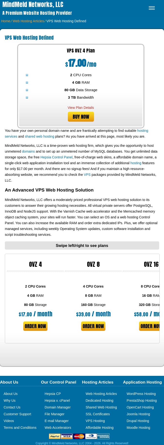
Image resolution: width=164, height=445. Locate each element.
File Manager (54, 414)
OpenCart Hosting (140, 407)
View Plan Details (81, 108)
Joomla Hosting (138, 414)
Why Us (10, 400)
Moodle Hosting (138, 428)
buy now (81, 116)
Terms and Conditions (20, 428)
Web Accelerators (58, 428)
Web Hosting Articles (28, 21)
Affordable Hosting (100, 428)
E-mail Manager (57, 421)
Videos (9, 421)
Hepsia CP (53, 394)
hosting (135, 163)
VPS (87, 175)
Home (5, 21)
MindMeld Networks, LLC (32, 4)
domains (28, 151)
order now (35, 326)
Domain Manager (57, 407)
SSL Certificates (98, 414)
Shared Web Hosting (101, 407)
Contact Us (12, 407)
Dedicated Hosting (99, 400)
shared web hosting (39, 136)
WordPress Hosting (141, 394)
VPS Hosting (95, 421)
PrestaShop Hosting (142, 400)
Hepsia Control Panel (56, 157)
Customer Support (17, 414)
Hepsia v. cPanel (57, 400)
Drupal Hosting (138, 421)
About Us (11, 394)
